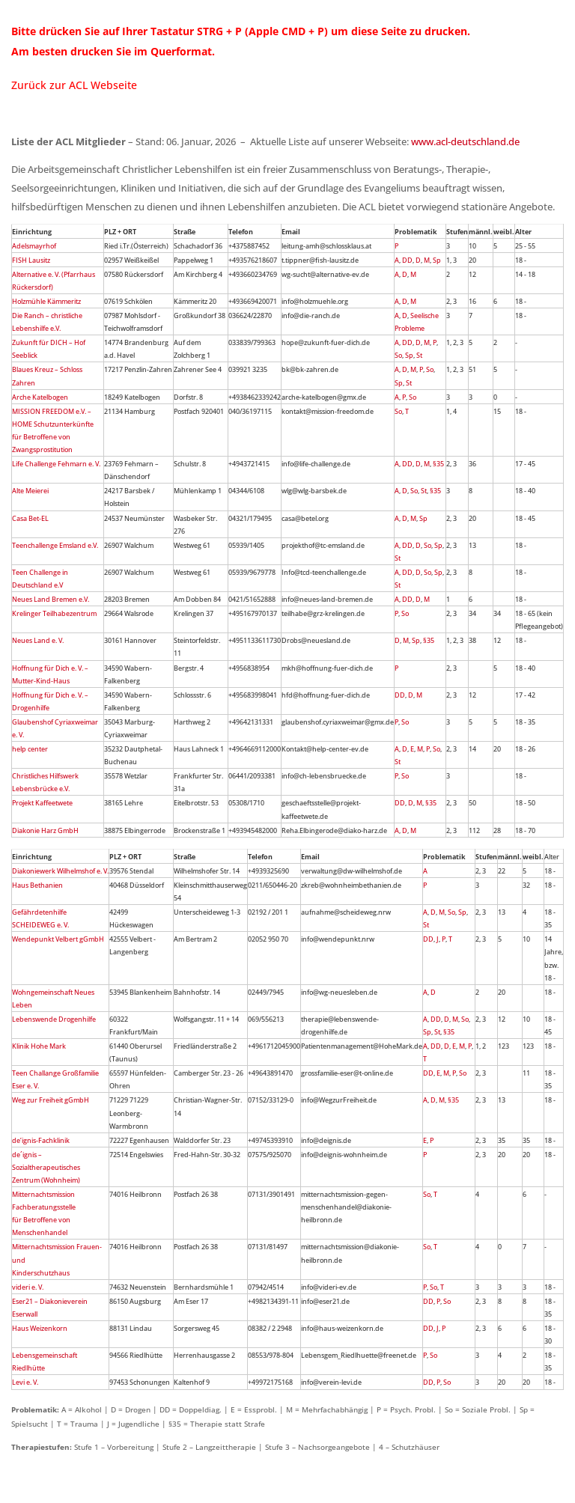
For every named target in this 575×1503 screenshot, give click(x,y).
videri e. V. (27, 1287)
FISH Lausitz (31, 260)
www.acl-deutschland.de (465, 141)
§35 (438, 464)
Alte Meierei (30, 491)
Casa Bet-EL (30, 518)
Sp (437, 260)
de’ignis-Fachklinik (41, 1140)
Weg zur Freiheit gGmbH (50, 1100)
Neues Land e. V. (38, 640)
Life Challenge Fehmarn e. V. (56, 464)
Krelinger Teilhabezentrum (54, 613)
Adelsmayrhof (34, 246)
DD (407, 260)
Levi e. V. (25, 1382)
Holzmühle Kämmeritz (46, 301)
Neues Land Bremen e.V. (50, 599)
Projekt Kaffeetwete (42, 803)
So (398, 355)
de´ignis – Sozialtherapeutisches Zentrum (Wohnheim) (46, 1167)
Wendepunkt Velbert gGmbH (58, 939)
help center (30, 749)
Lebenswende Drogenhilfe (54, 1019)
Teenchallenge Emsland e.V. (55, 545)
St (419, 355)
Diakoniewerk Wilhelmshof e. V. (60, 871)
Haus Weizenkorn (39, 1328)
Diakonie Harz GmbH (45, 830)
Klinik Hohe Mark (39, 1046)
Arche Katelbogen (40, 397)
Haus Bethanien (37, 885)
